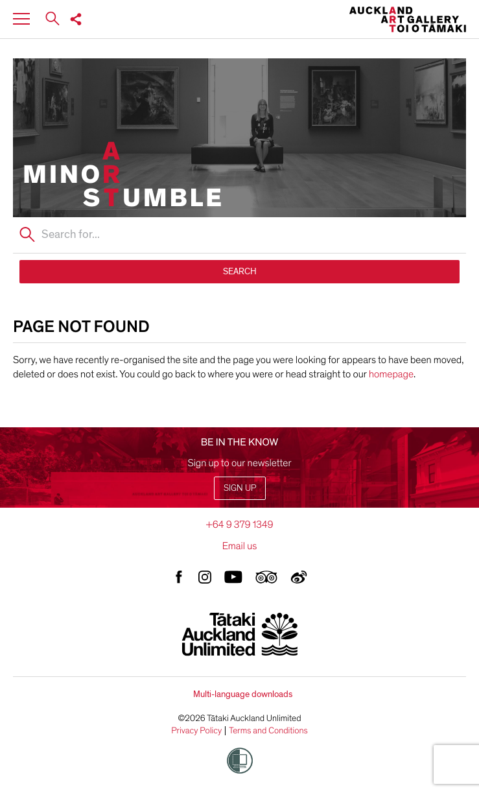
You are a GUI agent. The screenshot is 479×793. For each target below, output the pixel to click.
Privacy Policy (196, 730)
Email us (239, 546)
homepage (391, 374)
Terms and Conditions (268, 730)
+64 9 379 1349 (239, 524)
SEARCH (240, 271)
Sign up (240, 488)
